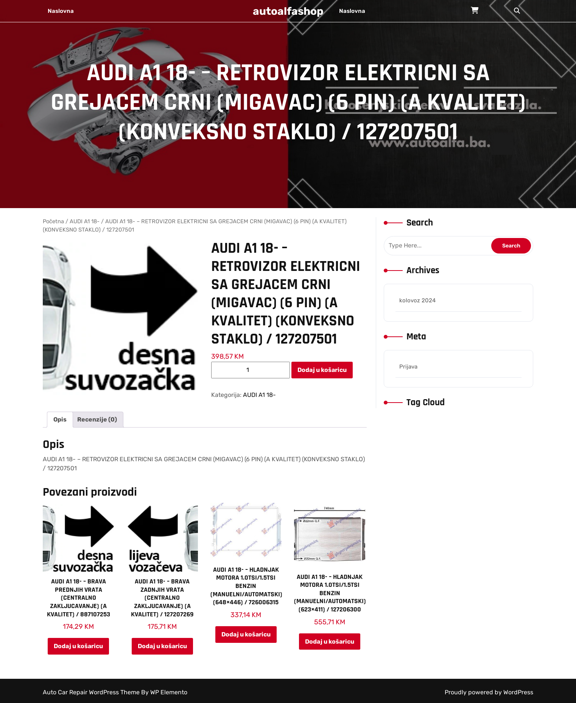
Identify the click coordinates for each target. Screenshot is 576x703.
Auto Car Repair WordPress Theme (92, 692)
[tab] (60, 420)
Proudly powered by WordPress (489, 692)
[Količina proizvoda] (250, 370)
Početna (53, 221)
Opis (60, 419)
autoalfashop (288, 11)
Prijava (408, 366)
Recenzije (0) (97, 419)
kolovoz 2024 (417, 300)
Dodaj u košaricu (322, 369)
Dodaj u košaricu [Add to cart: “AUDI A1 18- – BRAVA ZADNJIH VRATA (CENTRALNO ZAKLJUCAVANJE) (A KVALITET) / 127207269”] (162, 646)
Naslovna (61, 11)
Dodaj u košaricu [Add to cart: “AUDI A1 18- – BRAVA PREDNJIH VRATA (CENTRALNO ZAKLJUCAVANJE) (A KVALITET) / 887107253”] (78, 646)
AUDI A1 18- (85, 221)
